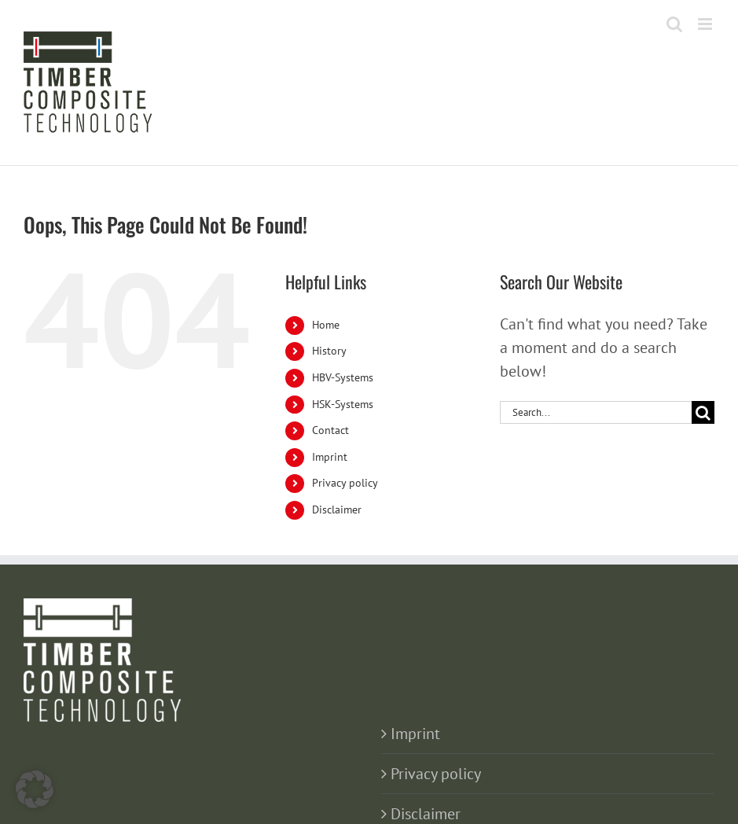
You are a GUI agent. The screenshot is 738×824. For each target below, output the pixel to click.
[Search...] (596, 412)
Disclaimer (337, 509)
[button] (34, 789)
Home (326, 325)
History (329, 351)
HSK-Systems (342, 404)
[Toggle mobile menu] (706, 24)
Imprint (329, 457)
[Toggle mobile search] (674, 24)
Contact (330, 430)
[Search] (703, 412)
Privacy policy (345, 483)
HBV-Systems (342, 377)
